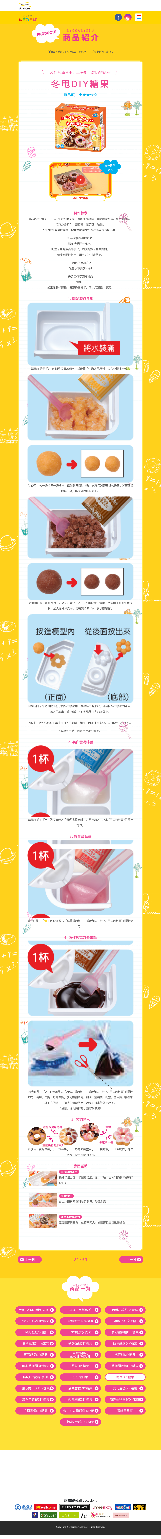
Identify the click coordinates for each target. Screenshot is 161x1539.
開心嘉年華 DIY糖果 (35, 1390)
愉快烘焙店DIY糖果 (36, 1322)
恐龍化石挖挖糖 (125, 1322)
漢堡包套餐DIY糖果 (36, 1401)
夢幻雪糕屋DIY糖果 (125, 1333)
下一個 (131, 1260)
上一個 (30, 1260)
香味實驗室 (125, 1413)
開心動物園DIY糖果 (36, 1367)
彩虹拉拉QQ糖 (36, 1333)
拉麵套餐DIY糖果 (35, 1413)
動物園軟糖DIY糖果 (125, 1367)
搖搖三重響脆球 (80, 1311)
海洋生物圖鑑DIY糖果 (125, 1401)
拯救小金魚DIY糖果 (80, 1424)
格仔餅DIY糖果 (125, 1356)
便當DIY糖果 (80, 1367)
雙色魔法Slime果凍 (36, 1345)
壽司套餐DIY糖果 (125, 1390)
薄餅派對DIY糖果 (80, 1345)
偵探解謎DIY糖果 (125, 1345)
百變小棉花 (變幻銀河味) (36, 1311)
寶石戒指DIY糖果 (35, 1356)
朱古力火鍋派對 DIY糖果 (80, 1413)
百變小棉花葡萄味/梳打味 (80, 1356)
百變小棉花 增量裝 (125, 1311)
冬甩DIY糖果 (125, 1379)
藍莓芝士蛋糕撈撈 (80, 1322)
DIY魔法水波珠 (80, 1333)
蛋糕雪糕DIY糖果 (80, 1390)
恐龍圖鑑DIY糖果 (80, 1401)
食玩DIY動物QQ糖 (35, 1379)
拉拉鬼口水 (80, 1379)
